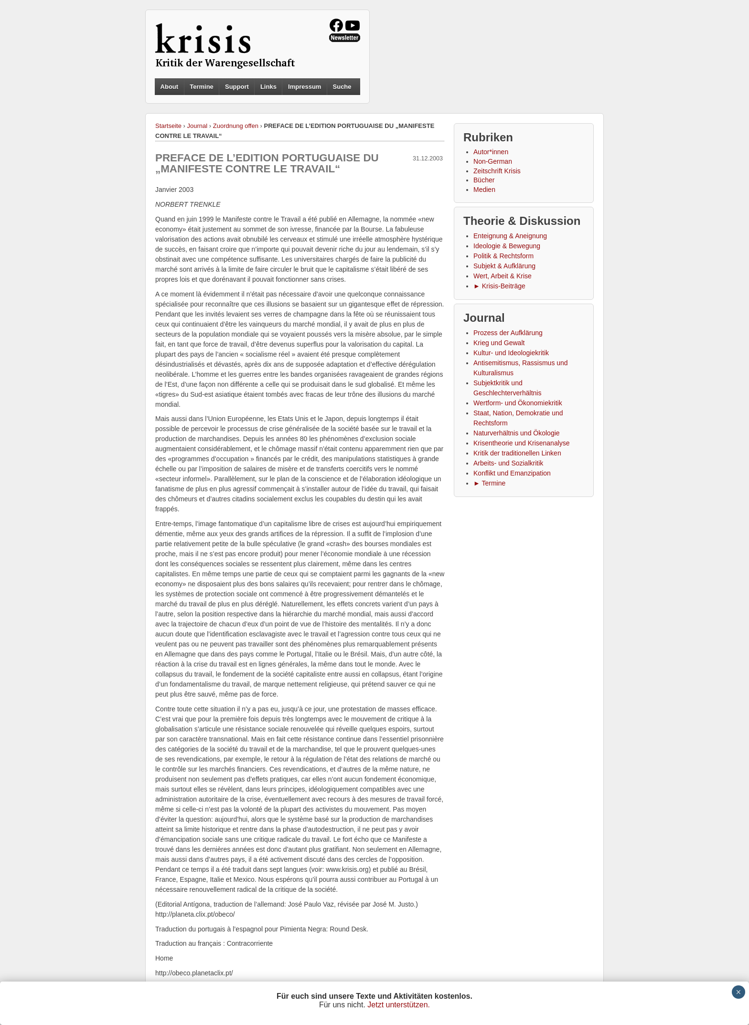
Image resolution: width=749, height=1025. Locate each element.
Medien (484, 189)
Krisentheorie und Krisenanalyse (521, 443)
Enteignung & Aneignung (510, 236)
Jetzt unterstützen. (398, 1005)
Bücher (483, 180)
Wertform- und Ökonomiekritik (517, 403)
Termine (202, 86)
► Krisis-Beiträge (499, 286)
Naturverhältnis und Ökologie (516, 433)
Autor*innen (490, 152)
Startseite (168, 125)
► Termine (489, 483)
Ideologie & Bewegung (506, 246)
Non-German (492, 161)
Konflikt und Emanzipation (512, 473)
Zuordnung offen (235, 125)
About (169, 86)
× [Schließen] (738, 992)
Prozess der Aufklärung (508, 333)
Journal (197, 125)
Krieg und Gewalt (498, 343)
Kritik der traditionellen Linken (517, 453)
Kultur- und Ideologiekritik (511, 353)
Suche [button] (342, 87)
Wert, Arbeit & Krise (502, 276)
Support (237, 86)
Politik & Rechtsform (503, 256)
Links (268, 86)
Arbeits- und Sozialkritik (508, 463)
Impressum (304, 86)
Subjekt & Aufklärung (504, 266)
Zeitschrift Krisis (497, 171)
